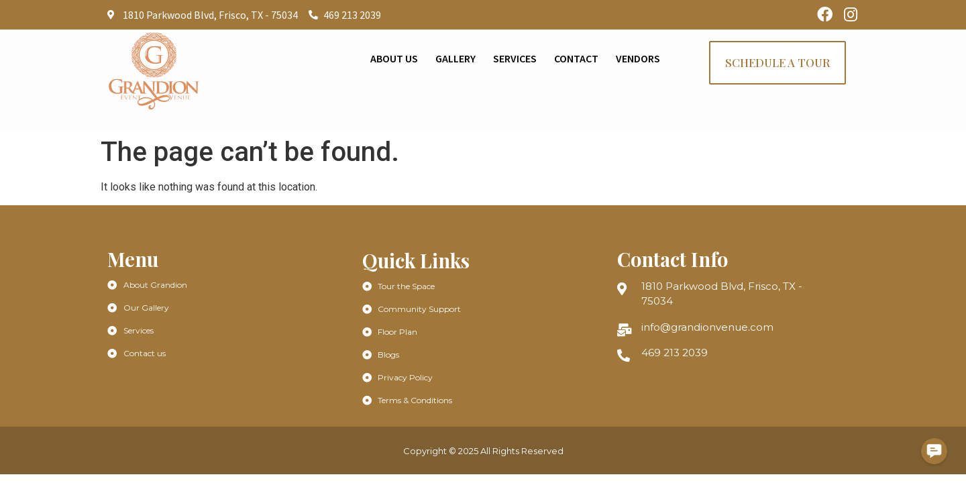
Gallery (455, 58)
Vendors (638, 58)
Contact (576, 58)
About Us (394, 58)
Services (515, 58)
